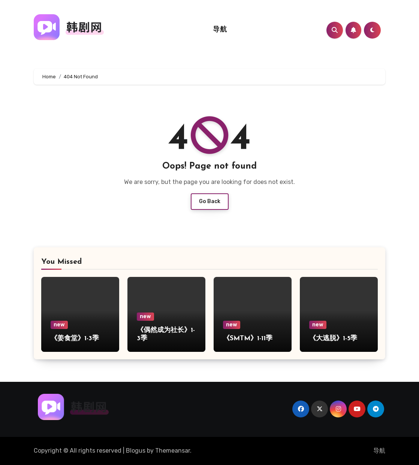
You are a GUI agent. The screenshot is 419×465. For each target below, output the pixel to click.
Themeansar (172, 450)
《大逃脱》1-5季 (333, 338)
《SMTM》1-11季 (247, 338)
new (59, 324)
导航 (220, 29)
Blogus (135, 450)
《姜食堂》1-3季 (75, 338)
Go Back (209, 201)
